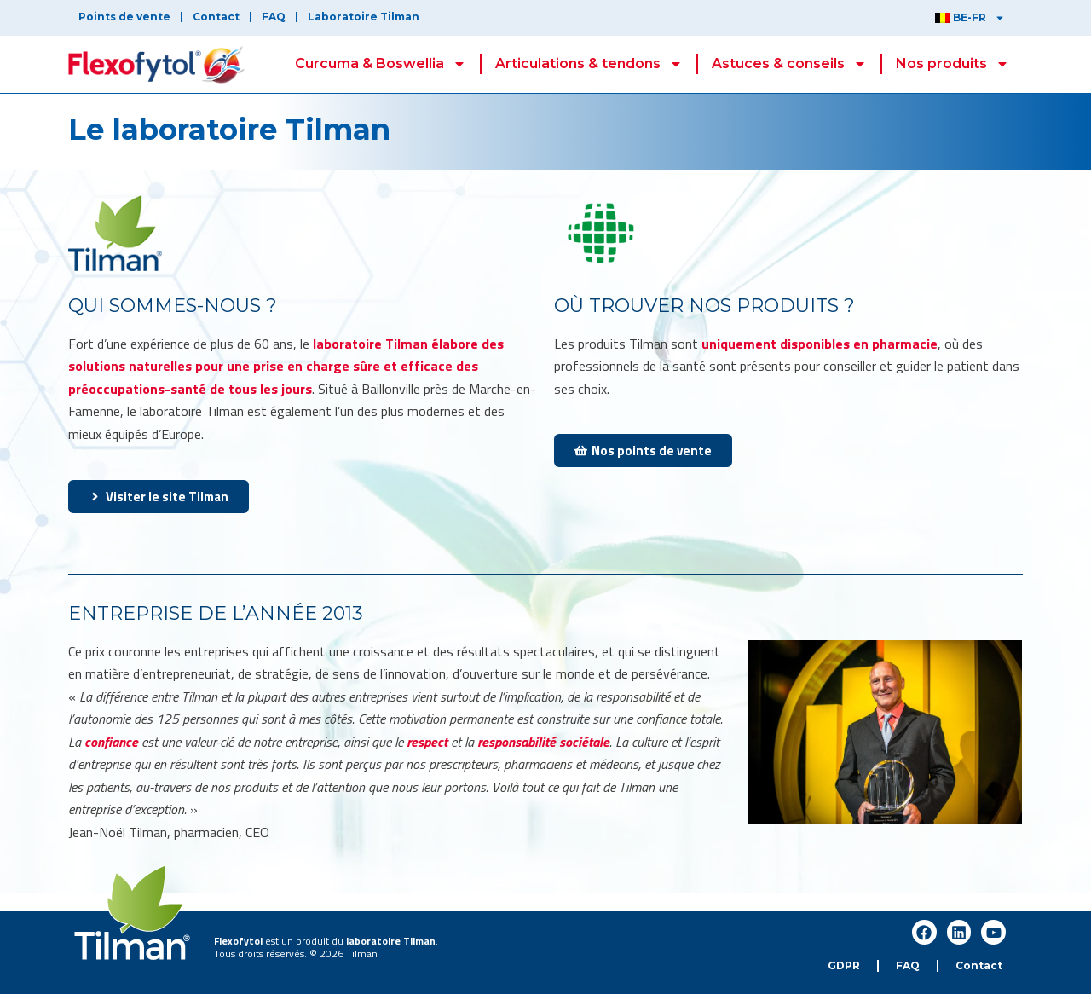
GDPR (844, 965)
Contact (216, 16)
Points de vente (124, 16)
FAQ (274, 16)
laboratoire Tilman (391, 941)
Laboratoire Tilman (363, 16)
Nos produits (952, 64)
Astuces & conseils (789, 64)
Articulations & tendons (589, 64)
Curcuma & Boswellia (380, 64)
